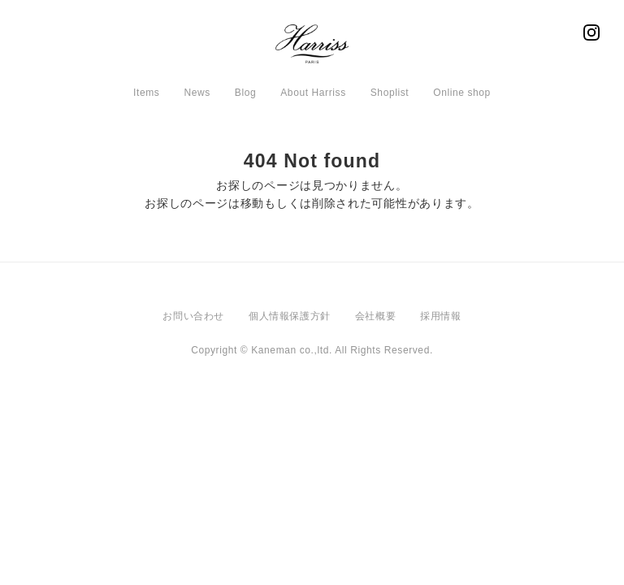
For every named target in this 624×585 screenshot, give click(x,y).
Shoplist (390, 93)
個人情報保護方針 (290, 316)
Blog (245, 93)
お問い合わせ (193, 316)
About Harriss (313, 93)
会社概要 (375, 316)
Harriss (312, 48)
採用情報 (440, 316)
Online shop (462, 93)
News (197, 93)
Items (146, 93)
